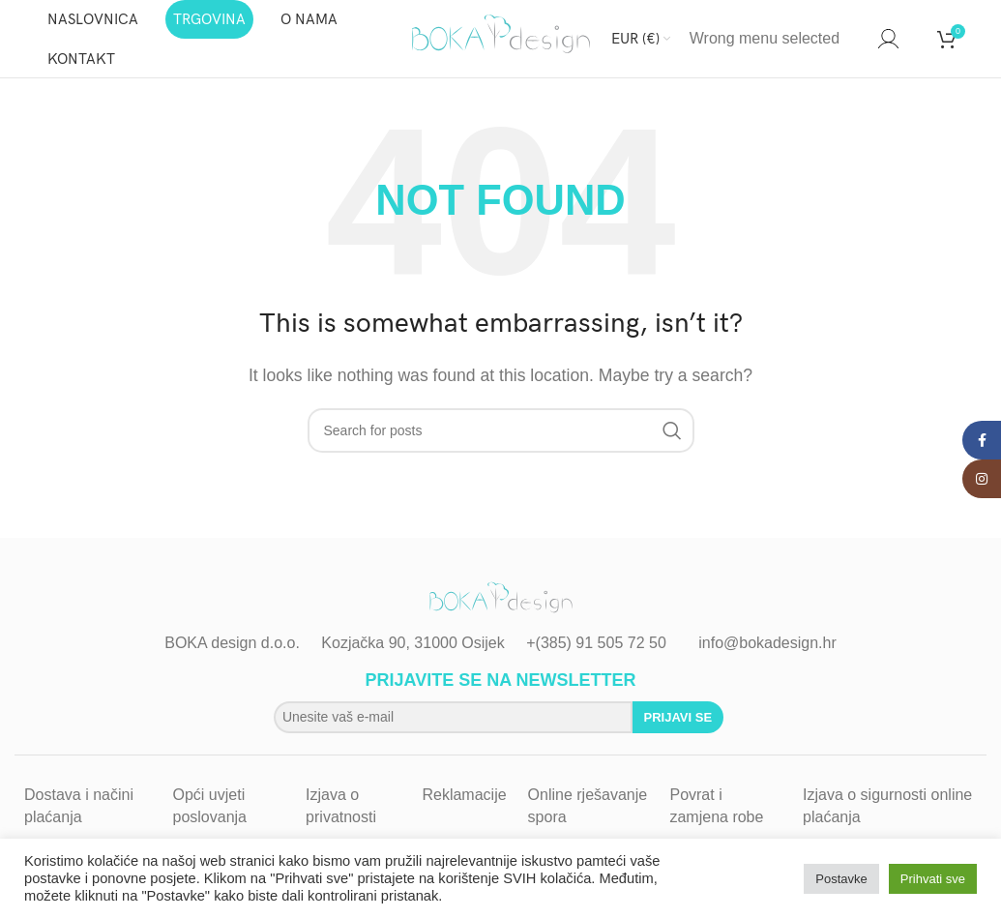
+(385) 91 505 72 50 (596, 643)
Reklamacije (464, 794)
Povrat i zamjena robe (716, 805)
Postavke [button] (841, 879)
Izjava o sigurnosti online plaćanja (887, 805)
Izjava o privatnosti (341, 805)
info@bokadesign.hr (767, 643)
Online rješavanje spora (588, 805)
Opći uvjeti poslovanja (210, 805)
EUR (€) (635, 38)
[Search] (859, 38)
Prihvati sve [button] (932, 879)
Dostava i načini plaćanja (78, 805)
